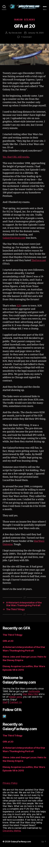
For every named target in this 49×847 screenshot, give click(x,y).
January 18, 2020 (36, 32)
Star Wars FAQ (30, 694)
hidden (12, 696)
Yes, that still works (16, 157)
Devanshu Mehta (12, 830)
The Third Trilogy (12, 634)
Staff (5, 702)
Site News (29, 19)
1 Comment (26, 37)
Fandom (18, 19)
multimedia (34, 691)
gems (19, 696)
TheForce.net (38, 260)
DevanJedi (17, 32)
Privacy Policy (10, 783)
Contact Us (16, 702)
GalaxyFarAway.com (14, 237)
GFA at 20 (8, 641)
